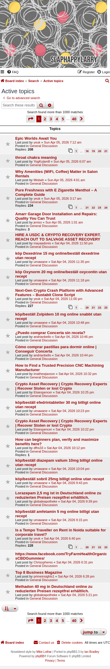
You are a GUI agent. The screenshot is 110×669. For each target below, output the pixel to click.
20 (99, 151)
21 (105, 151)
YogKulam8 (41, 161)
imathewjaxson (44, 374)
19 (93, 151)
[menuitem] (12, 72)
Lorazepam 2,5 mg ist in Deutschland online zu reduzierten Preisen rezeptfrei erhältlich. (58, 495)
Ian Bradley (91, 651)
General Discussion (43, 146)
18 (87, 151)
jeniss (37, 222)
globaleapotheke (45, 501)
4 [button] (57, 118)
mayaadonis (42, 243)
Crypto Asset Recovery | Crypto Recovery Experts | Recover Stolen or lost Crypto (61, 386)
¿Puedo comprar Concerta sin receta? (50, 333)
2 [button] (45, 118)
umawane (40, 261)
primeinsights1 (43, 576)
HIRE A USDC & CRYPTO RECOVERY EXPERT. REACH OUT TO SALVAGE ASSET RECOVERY (58, 237)
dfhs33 (38, 448)
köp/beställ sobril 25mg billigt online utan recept (59, 479)
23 (99, 207)
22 (93, 207)
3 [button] (51, 118)
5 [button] (63, 118)
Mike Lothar (44, 651)
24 (105, 207)
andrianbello (42, 336)
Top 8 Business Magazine (38, 572)
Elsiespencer (42, 392)
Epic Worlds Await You (36, 138)
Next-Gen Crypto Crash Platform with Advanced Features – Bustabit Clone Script (59, 292)
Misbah (38, 180)
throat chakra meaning (36, 157)
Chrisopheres (43, 562)
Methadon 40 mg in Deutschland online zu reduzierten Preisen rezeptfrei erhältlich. (53, 588)
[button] (30, 118)
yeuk (36, 142)
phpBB (39, 656)
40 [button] (74, 118)
